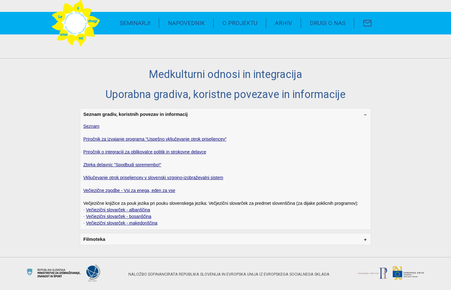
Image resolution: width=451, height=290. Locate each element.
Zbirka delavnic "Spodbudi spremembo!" (122, 164)
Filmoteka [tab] (94, 239)
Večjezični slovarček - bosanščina (119, 216)
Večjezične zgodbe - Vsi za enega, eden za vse (129, 190)
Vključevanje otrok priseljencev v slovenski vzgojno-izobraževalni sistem (153, 177)
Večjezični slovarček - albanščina (118, 209)
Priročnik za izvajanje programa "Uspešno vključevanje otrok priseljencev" (154, 139)
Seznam (91, 126)
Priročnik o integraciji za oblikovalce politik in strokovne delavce (144, 151)
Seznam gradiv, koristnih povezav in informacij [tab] (135, 114)
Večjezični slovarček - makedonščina (122, 222)
